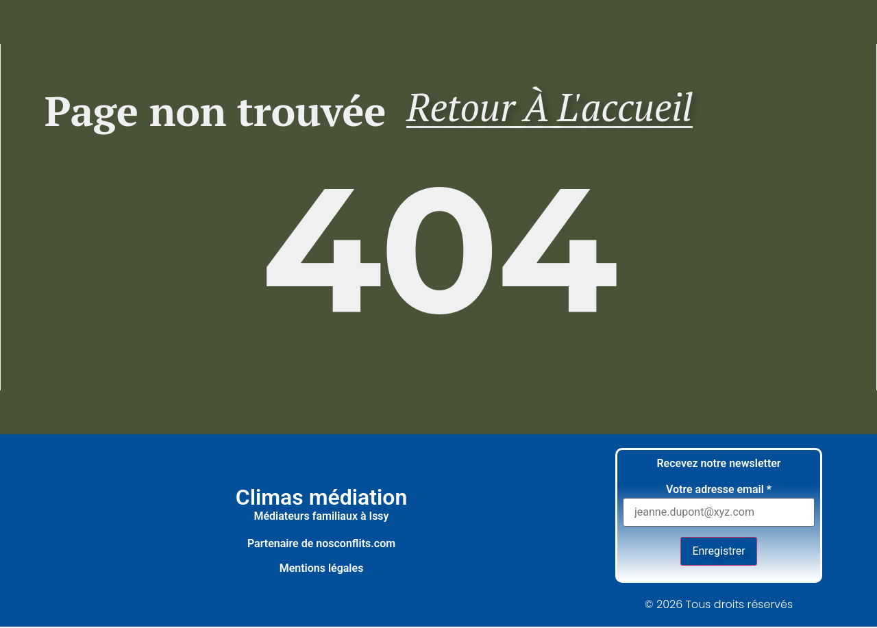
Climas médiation (322, 499)
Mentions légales (322, 569)
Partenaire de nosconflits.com (321, 544)
